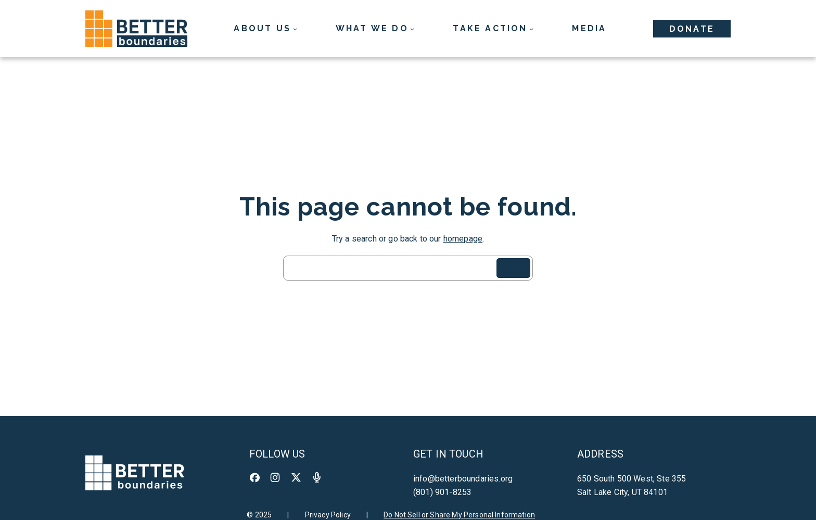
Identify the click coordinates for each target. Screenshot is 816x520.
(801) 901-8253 (442, 492)
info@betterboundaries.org (463, 479)
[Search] (513, 268)
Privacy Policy (328, 515)
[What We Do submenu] (375, 28)
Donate (692, 29)
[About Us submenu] (265, 28)
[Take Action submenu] (493, 28)
